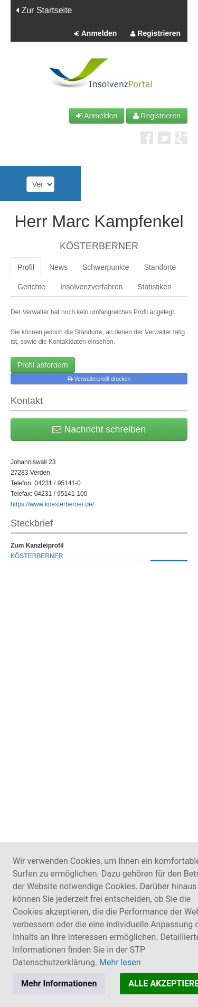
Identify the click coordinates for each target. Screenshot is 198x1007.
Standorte (160, 267)
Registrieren (155, 34)
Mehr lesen (120, 962)
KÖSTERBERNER (37, 556)
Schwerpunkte (105, 267)
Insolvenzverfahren (91, 287)
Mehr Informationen (59, 983)
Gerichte (31, 287)
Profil (25, 267)
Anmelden (95, 34)
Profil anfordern (42, 365)
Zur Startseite (44, 10)
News (58, 267)
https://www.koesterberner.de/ (52, 504)
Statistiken (154, 287)
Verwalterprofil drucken (99, 378)
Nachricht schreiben (99, 429)
